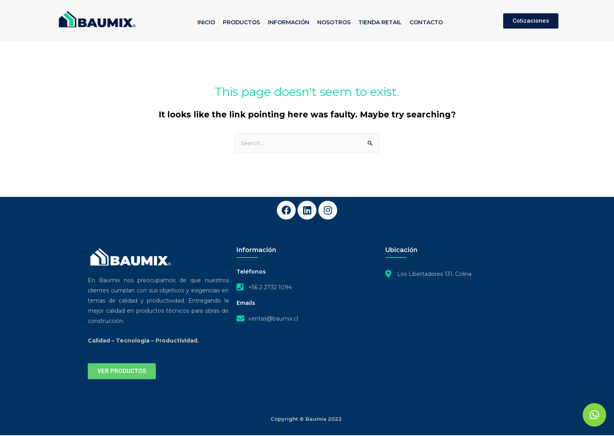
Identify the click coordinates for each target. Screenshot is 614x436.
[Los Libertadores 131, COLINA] (455, 327)
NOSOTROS (333, 22)
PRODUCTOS (241, 22)
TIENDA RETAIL (380, 22)
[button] (594, 415)
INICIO (206, 22)
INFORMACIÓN (288, 22)
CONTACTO (426, 22)
